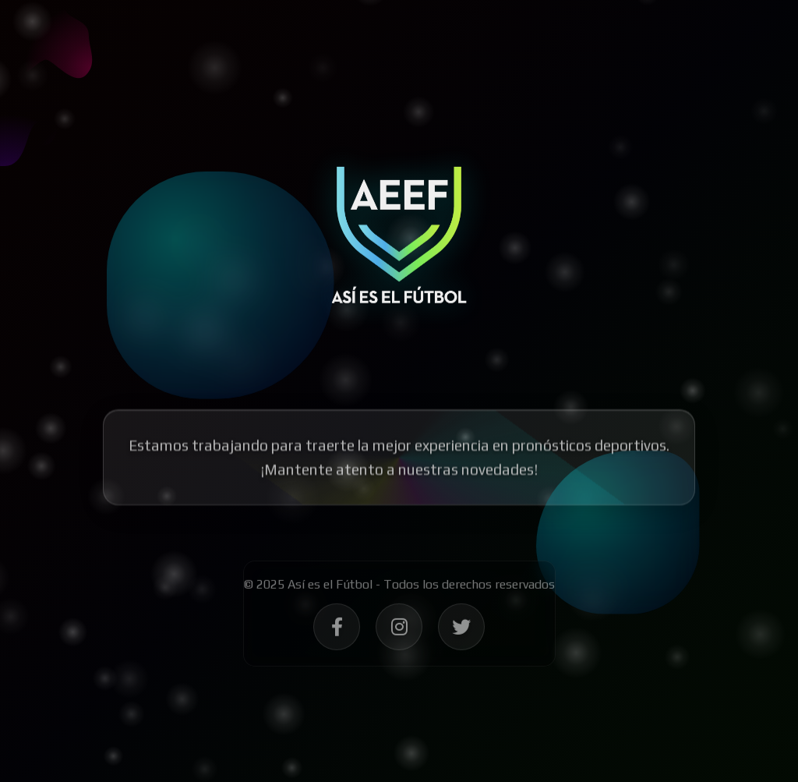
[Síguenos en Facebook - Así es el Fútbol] (336, 630)
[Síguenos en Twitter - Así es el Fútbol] (461, 630)
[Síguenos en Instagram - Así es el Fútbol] (399, 630)
